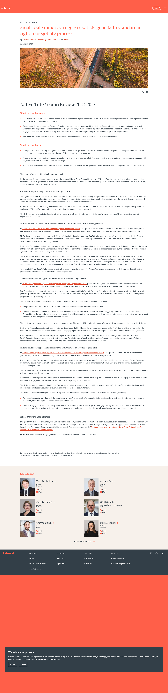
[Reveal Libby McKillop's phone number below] (122, 531)
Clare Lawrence (53, 39)
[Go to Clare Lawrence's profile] (45, 502)
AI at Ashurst (88, 564)
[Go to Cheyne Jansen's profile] (45, 523)
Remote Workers (89, 558)
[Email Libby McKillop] (123, 533)
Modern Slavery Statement (37, 564)
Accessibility (33, 553)
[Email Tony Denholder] (59, 492)
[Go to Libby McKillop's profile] (109, 523)
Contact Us (114, 553)
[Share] (143, 91)
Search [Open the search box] (157, 8)
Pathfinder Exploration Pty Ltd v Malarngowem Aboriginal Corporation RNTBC (54, 283)
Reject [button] (23, 664)
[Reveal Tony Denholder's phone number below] (58, 489)
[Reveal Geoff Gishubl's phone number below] (122, 510)
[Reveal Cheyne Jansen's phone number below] (58, 531)
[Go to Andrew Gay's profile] (107, 481)
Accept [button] (13, 664)
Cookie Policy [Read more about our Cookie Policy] (54, 659)
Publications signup (117, 558)
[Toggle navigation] (165, 8)
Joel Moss (68, 39)
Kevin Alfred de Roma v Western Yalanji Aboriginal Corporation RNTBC (51, 228)
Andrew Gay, (41, 39)
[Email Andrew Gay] (123, 492)
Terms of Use (61, 553)
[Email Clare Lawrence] (59, 512)
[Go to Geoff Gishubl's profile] (108, 502)
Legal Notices (61, 564)
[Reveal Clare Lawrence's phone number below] (58, 510)
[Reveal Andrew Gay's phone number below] (122, 489)
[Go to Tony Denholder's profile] (46, 481)
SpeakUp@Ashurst (35, 569)
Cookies (32, 558)
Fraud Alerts (60, 558)
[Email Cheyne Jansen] (59, 533)
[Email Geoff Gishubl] (123, 512)
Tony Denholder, (29, 39)
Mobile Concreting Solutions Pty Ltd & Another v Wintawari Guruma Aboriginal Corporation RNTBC (63, 353)
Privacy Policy (88, 553)
